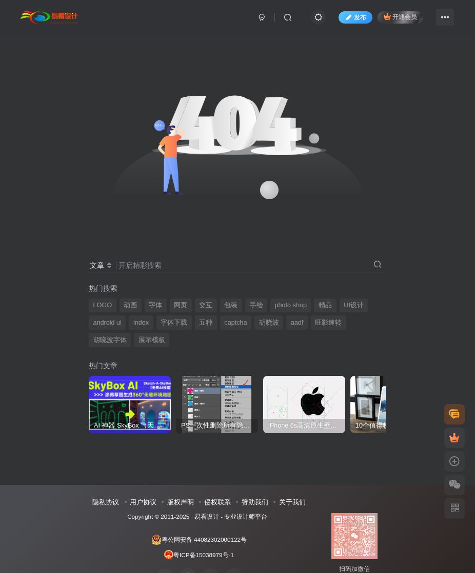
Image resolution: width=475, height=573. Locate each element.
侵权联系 (217, 502)
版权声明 (180, 502)
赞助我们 (255, 502)
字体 (155, 305)
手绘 (256, 305)
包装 (230, 305)
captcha (235, 322)
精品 (325, 305)
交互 (205, 305)
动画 (130, 305)
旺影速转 (328, 322)
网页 (180, 305)
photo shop (291, 305)
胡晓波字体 (110, 340)
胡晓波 (269, 322)
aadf (297, 322)
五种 (205, 322)
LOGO (102, 305)
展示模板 (151, 340)
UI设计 (354, 305)
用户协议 (143, 502)
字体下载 (174, 322)
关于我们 (292, 502)
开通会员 (400, 16)
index (141, 322)
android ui (107, 322)
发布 (355, 17)
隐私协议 (105, 502)
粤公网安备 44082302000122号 (199, 540)
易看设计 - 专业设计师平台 (230, 516)
